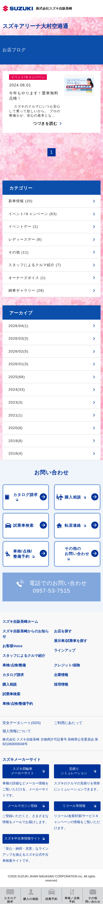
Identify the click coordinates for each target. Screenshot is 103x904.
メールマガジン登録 (22, 806)
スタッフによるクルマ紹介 (23, 656)
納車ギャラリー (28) (26, 290)
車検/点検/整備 (14, 665)
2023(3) (15, 402)
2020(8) (15, 428)
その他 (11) (18, 252)
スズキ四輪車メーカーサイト (22, 771)
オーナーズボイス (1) (27, 278)
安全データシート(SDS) (21, 723)
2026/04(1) (18, 326)
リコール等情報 (73, 806)
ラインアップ (64, 650)
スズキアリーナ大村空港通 (35, 26)
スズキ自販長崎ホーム (20, 621)
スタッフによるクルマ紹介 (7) (34, 265)
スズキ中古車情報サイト (22, 838)
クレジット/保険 (67, 665)
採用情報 (61, 684)
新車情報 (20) (20, 201)
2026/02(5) (18, 351)
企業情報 (61, 675)
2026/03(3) (18, 338)
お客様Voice (12, 646)
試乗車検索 (11, 694)
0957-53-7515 (51, 591)
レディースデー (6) (25, 239)
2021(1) (15, 415)
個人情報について (16, 731)
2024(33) (16, 389)
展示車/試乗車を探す (70, 641)
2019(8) (15, 441)
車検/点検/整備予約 (17, 704)
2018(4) (15, 453)
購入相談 (9, 684)
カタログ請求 (13, 675)
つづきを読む (45, 123)
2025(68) (16, 377)
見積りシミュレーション (74, 771)
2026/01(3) (18, 364)
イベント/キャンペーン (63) (32, 214)
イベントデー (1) (23, 226)
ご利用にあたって (68, 723)
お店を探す (63, 631)
